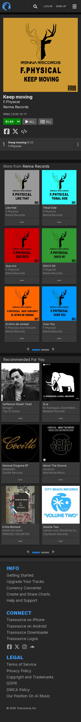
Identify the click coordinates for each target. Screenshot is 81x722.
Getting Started (19, 575)
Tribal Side (50, 207)
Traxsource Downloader (27, 632)
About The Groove (55, 465)
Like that (11, 207)
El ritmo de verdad (17, 324)
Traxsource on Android (26, 626)
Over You (49, 324)
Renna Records (16, 107)
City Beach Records (55, 534)
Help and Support (21, 600)
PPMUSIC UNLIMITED (16, 534)
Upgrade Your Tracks (25, 581)
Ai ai (45, 404)
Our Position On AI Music (28, 696)
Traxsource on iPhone (25, 619)
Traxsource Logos (22, 638)
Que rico (11, 266)
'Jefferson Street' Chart (17, 404)
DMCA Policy (18, 689)
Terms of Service (21, 664)
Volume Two (51, 527)
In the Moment (11, 527)
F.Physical (11, 102)
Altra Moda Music (54, 472)
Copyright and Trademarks (30, 677)
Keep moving (17, 142)
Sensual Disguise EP (15, 465)
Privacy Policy (18, 671)
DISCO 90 (49, 266)
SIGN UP (61, 6)
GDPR (11, 683)
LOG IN (48, 6)
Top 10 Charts (11, 411)
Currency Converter (23, 588)
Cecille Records (12, 472)
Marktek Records (54, 411)
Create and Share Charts (28, 594)
